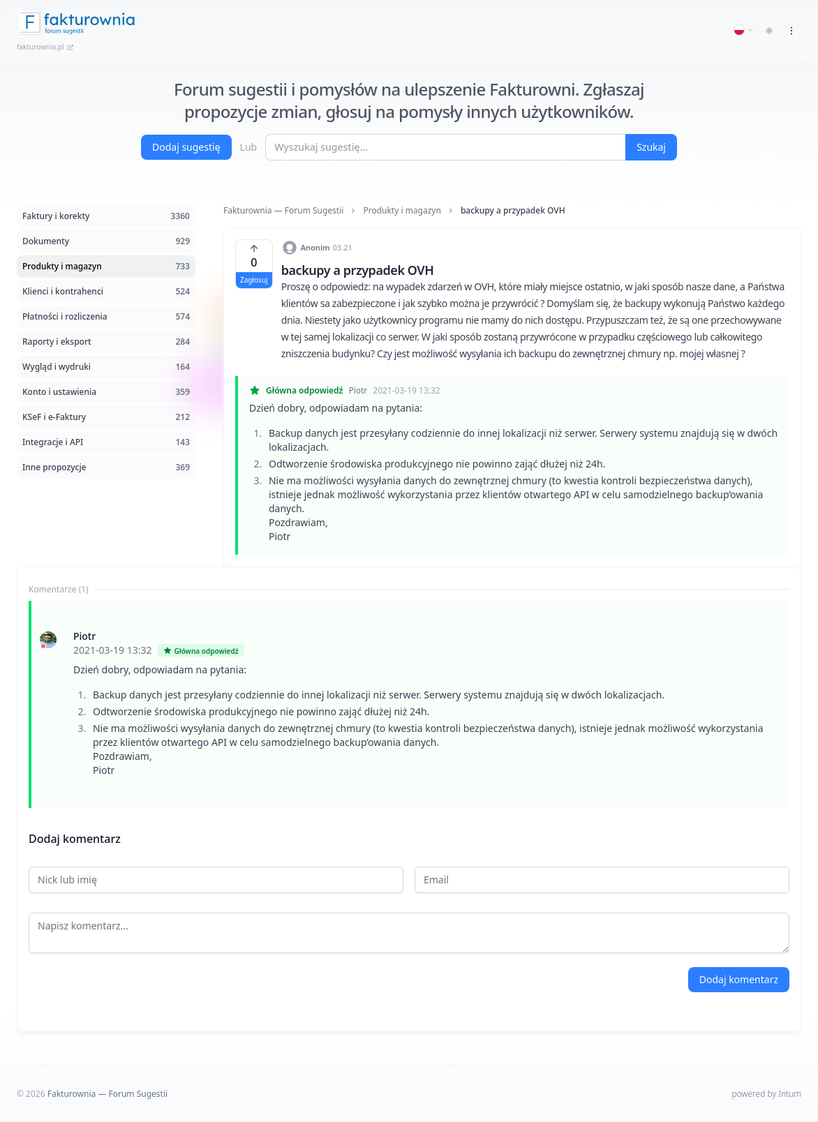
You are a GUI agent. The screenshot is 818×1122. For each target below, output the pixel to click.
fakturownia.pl (45, 47)
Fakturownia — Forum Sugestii (283, 210)
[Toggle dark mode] (769, 30)
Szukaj (651, 147)
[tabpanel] (409, 704)
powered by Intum (766, 1094)
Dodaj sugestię (186, 147)
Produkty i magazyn (401, 210)
